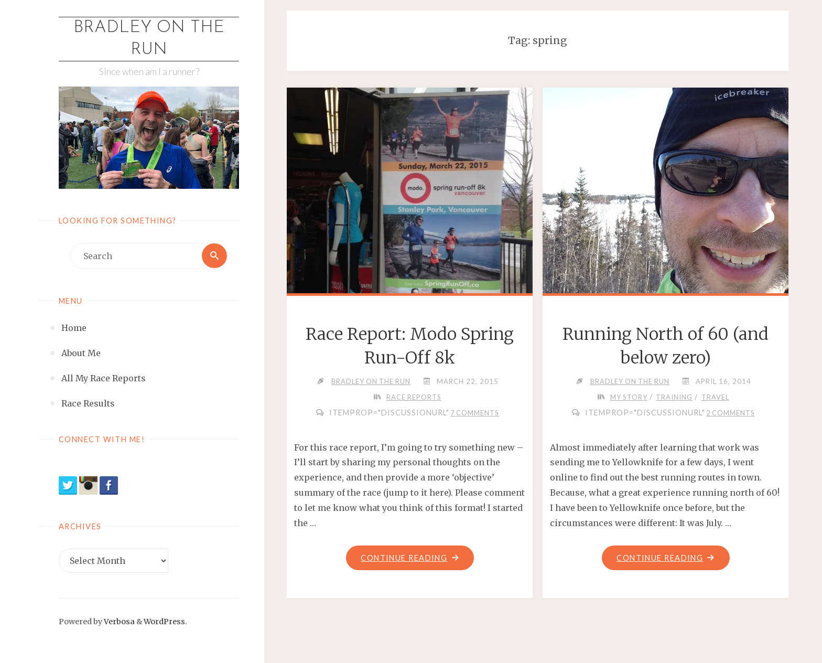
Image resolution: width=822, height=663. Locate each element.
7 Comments (474, 413)
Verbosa (118, 622)
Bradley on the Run (148, 38)
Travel (716, 397)
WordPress (164, 622)
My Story (629, 397)
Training (674, 397)
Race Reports (413, 397)
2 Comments (730, 413)
